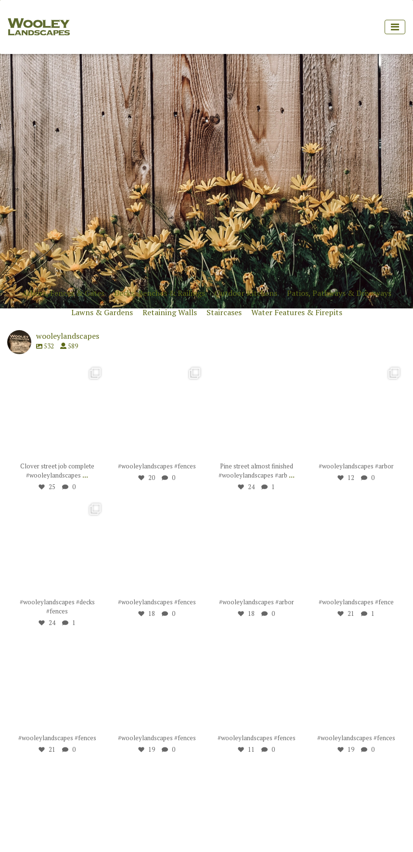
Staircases (224, 312)
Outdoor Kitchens (246, 293)
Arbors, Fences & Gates (63, 293)
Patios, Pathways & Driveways (339, 293)
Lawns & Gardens (102, 312)
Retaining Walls (169, 312)
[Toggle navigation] (395, 27)
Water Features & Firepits (296, 312)
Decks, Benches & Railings (159, 293)
